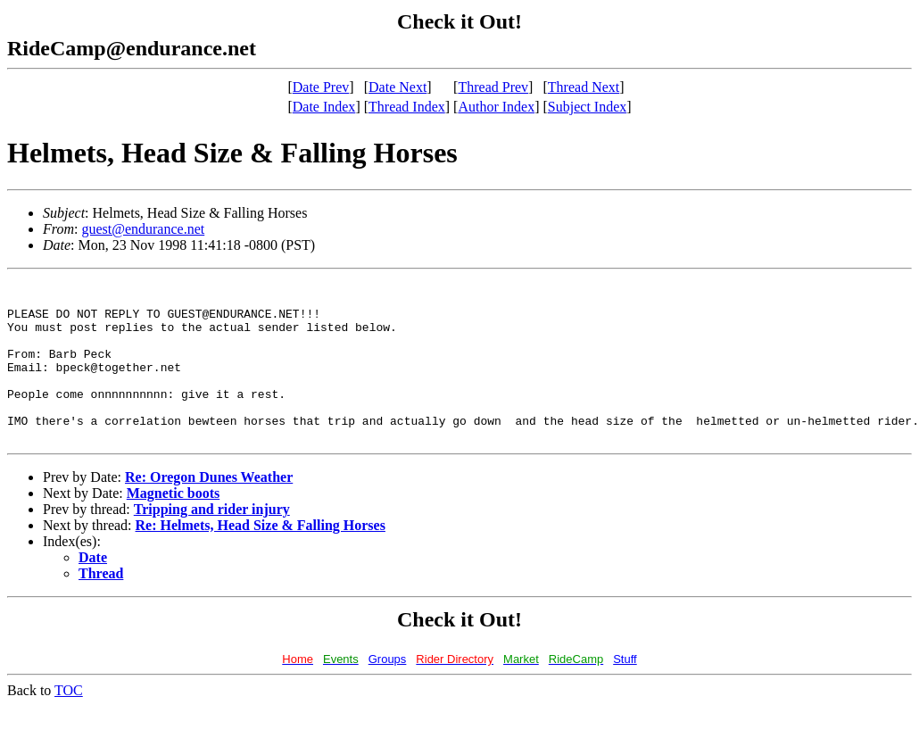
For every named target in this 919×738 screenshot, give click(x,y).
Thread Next (583, 87)
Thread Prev (493, 87)
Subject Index (587, 106)
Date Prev (321, 87)
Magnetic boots (173, 525)
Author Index (496, 106)
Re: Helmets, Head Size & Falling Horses (260, 557)
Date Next (397, 87)
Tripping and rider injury (212, 541)
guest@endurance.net (142, 228)
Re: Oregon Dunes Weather (209, 509)
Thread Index (406, 106)
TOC (68, 722)
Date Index (324, 106)
